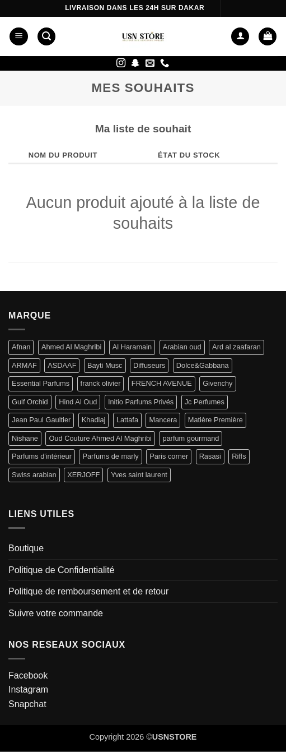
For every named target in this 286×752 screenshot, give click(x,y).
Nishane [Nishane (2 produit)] (25, 438)
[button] (19, 36)
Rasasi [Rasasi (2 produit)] (210, 456)
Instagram (28, 689)
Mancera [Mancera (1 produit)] (163, 420)
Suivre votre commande (55, 613)
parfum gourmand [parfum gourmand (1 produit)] (190, 438)
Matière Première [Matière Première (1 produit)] (215, 420)
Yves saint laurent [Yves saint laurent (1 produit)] (139, 474)
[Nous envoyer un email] (150, 63)
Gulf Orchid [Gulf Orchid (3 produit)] (30, 402)
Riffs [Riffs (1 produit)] (239, 456)
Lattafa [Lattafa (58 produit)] (127, 420)
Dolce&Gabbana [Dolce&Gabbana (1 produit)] (202, 365)
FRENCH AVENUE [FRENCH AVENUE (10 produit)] (162, 383)
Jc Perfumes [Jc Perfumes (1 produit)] (204, 402)
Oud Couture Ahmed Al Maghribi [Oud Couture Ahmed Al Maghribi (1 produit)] (100, 438)
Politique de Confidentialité (61, 570)
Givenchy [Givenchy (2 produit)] (217, 383)
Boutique (26, 548)
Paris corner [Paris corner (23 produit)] (168, 456)
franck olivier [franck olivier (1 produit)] (101, 383)
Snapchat (27, 704)
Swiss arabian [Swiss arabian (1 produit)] (34, 474)
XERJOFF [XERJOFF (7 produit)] (83, 474)
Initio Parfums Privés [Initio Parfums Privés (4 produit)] (141, 402)
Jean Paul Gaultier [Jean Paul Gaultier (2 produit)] (41, 420)
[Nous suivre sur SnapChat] (135, 63)
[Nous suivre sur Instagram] (120, 63)
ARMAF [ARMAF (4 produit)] (24, 365)
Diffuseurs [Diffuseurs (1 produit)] (149, 365)
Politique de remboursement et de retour (88, 591)
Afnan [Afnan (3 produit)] (21, 347)
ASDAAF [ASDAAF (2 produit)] (62, 365)
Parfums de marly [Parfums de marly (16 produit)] (110, 456)
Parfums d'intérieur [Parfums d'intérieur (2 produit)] (42, 456)
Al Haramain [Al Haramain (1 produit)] (132, 347)
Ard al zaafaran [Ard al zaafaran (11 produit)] (236, 347)
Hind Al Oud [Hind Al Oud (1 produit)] (78, 402)
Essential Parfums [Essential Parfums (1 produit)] (40, 383)
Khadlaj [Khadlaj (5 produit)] (94, 420)
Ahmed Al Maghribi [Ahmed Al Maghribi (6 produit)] (71, 347)
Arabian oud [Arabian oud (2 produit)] (182, 347)
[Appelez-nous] (164, 63)
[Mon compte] (240, 36)
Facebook (28, 675)
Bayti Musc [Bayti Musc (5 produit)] (105, 365)
